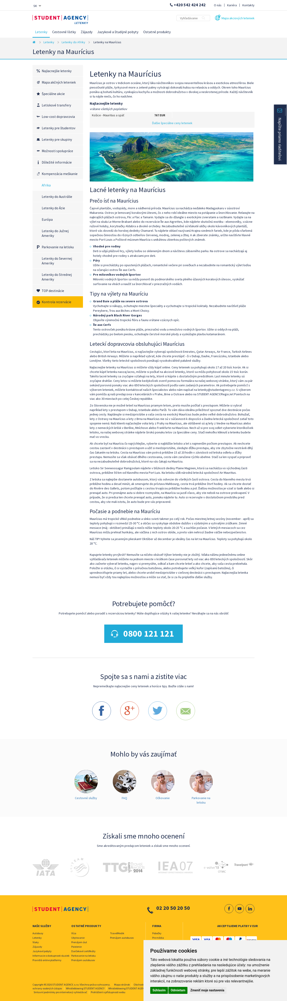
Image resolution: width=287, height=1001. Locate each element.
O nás (218, 5)
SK (35, 6)
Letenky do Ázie (53, 208)
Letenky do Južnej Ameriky (55, 233)
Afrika (46, 185)
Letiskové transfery (56, 105)
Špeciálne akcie (53, 94)
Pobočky (156, 931)
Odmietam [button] (178, 990)
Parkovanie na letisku (58, 247)
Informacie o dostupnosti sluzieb (51, 953)
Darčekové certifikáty (83, 949)
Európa (47, 219)
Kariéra (232, 5)
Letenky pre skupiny (57, 139)
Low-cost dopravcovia (58, 117)
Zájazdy (86, 32)
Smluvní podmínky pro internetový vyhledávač (60, 990)
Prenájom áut (79, 940)
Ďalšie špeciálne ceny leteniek (172, 123)
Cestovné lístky (64, 32)
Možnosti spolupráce (57, 151)
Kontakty (248, 5)
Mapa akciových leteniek (238, 18)
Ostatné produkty (157, 32)
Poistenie (76, 944)
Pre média (158, 935)
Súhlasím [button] (159, 990)
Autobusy (38, 931)
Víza (73, 931)
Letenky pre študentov (58, 128)
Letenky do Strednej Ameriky (57, 276)
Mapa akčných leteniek (59, 82)
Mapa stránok (122, 982)
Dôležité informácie (57, 162)
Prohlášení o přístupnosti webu (108, 990)
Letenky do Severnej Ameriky (57, 260)
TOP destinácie (53, 291)
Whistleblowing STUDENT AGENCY (85, 986)
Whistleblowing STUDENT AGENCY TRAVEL (132, 986)
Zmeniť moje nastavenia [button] (207, 990)
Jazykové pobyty (42, 949)
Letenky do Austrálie (57, 197)
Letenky (41, 32)
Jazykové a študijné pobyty (117, 32)
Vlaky (36, 940)
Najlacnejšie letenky (57, 71)
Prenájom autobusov (83, 958)
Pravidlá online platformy (47, 958)
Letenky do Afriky (73, 42)
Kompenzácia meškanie (60, 174)
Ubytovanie (78, 935)
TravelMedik (117, 931)
